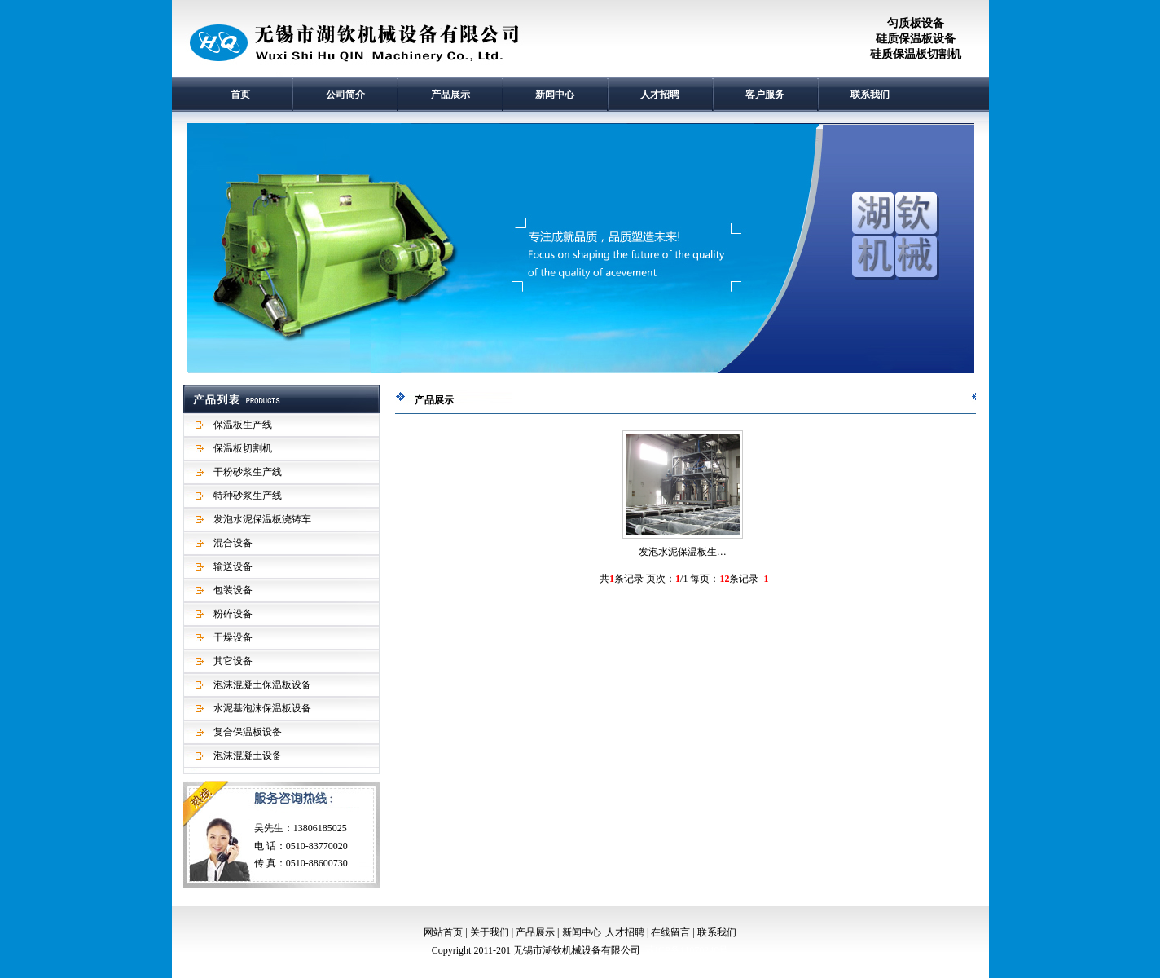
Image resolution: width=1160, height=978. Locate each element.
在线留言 (670, 932)
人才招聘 (659, 94)
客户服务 (764, 94)
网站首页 (443, 932)
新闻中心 (554, 94)
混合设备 (233, 542)
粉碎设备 (233, 613)
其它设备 (233, 661)
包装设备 (233, 590)
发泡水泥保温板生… (683, 551)
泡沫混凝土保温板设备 (262, 684)
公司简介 (345, 94)
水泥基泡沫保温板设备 (262, 708)
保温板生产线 (242, 424)
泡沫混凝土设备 (247, 755)
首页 (240, 94)
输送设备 (233, 566)
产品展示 (450, 94)
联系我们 (870, 94)
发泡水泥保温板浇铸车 (262, 519)
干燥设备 (233, 637)
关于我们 (489, 932)
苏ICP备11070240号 (686, 950)
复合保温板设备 (247, 732)
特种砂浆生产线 (247, 495)
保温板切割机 (242, 448)
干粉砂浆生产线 (247, 472)
